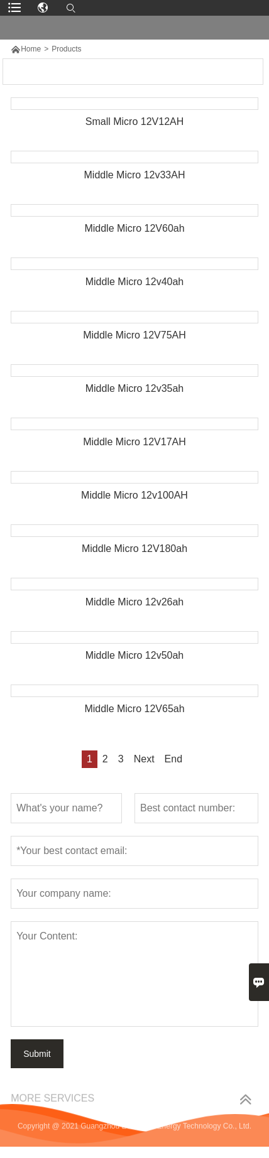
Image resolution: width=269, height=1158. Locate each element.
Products (66, 49)
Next (144, 759)
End (173, 759)
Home (31, 49)
